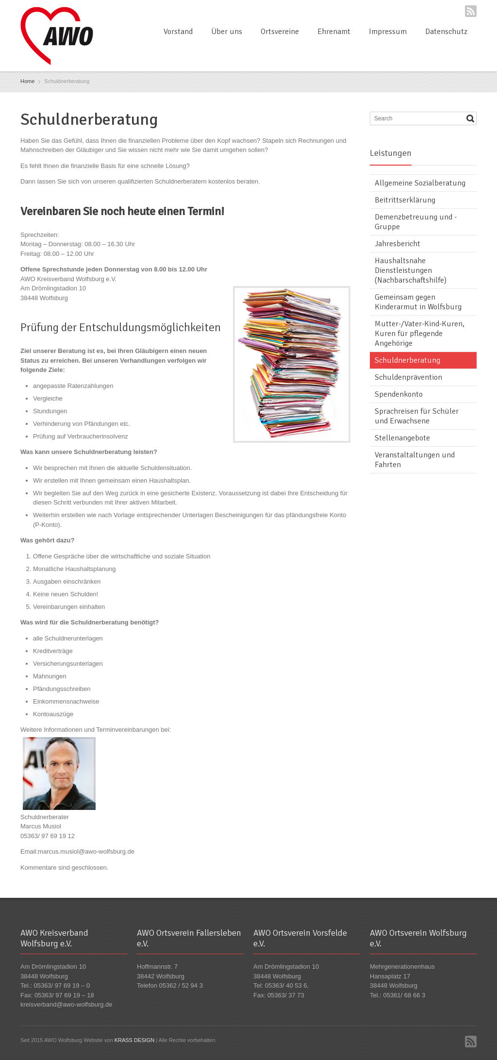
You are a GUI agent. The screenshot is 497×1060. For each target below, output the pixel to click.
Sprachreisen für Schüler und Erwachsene (417, 416)
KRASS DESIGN (135, 1040)
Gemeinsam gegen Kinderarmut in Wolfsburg (418, 302)
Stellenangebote (402, 438)
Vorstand (178, 31)
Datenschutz (446, 31)
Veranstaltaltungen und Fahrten (415, 460)
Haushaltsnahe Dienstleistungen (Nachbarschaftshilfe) (411, 270)
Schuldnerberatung (407, 360)
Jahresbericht (397, 244)
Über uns (226, 31)
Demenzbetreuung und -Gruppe (416, 222)
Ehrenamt (333, 31)
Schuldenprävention (408, 377)
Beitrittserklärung (405, 200)
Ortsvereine (280, 31)
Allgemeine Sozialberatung (420, 183)
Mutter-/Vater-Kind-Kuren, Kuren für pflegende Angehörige (419, 333)
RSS (471, 11)
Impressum (388, 31)
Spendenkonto (399, 394)
